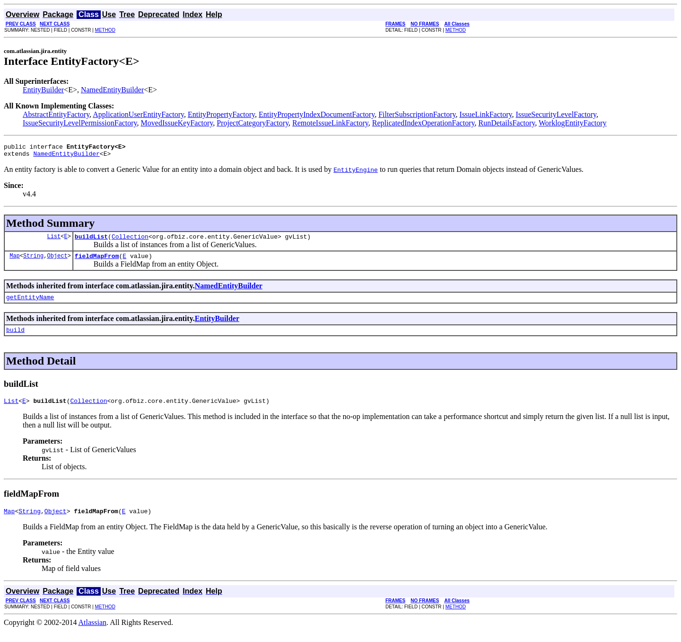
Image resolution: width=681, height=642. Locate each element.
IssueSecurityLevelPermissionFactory (80, 123)
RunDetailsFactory (506, 123)
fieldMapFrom (97, 261)
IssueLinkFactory (486, 114)
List (54, 240)
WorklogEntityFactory (573, 123)
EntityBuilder (43, 90)
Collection (130, 240)
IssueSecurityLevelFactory (555, 114)
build (15, 338)
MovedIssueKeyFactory (177, 123)
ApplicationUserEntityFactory (138, 114)
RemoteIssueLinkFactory (330, 123)
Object (57, 261)
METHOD (105, 30)
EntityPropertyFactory (221, 114)
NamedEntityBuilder (112, 90)
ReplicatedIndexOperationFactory (423, 123)
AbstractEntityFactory (56, 114)
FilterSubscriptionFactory (416, 114)
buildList (91, 240)
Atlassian (93, 634)
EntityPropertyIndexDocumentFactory (317, 114)
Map (14, 261)
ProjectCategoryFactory (252, 123)
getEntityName (30, 304)
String (33, 261)
